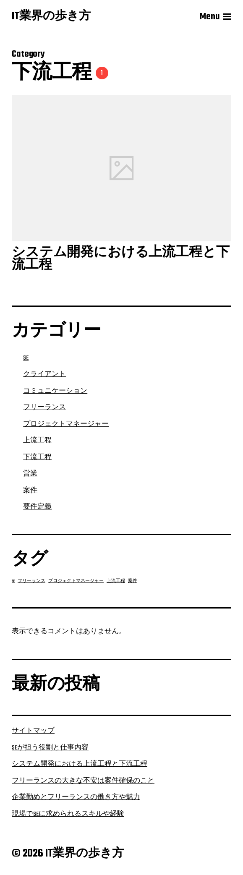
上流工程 (37, 441)
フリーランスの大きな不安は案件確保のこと (83, 781)
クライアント (44, 374)
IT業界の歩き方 (51, 16)
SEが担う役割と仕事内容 (50, 748)
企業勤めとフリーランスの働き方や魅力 (76, 797)
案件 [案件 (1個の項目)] (132, 581)
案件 (30, 491)
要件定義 (37, 507)
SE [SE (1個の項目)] (13, 581)
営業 (30, 474)
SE (26, 358)
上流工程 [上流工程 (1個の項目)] (116, 581)
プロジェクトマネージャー (66, 424)
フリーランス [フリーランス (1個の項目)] (31, 581)
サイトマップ (33, 731)
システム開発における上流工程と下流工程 (79, 764)
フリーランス (44, 407)
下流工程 (37, 457)
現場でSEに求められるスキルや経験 (68, 814)
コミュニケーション (55, 391)
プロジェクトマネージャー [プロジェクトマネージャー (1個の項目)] (76, 581)
